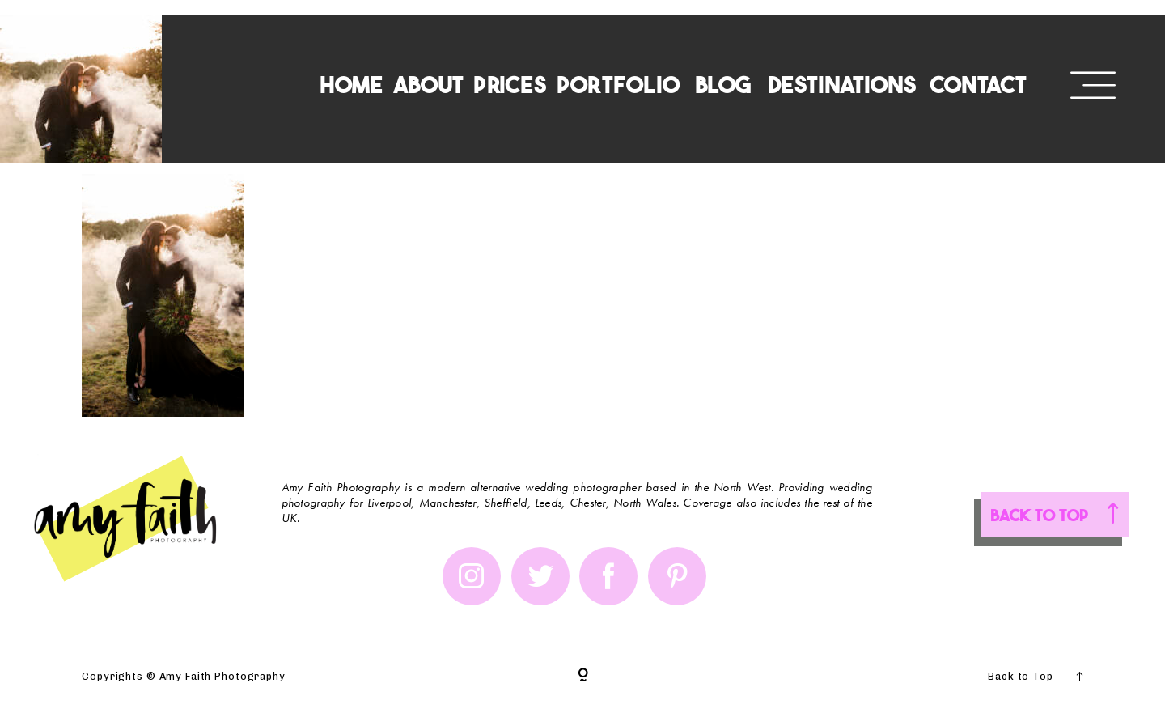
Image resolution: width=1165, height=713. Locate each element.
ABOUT (428, 83)
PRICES (510, 83)
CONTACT (978, 83)
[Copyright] (583, 676)
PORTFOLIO (618, 83)
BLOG (723, 83)
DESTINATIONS (842, 83)
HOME (351, 83)
